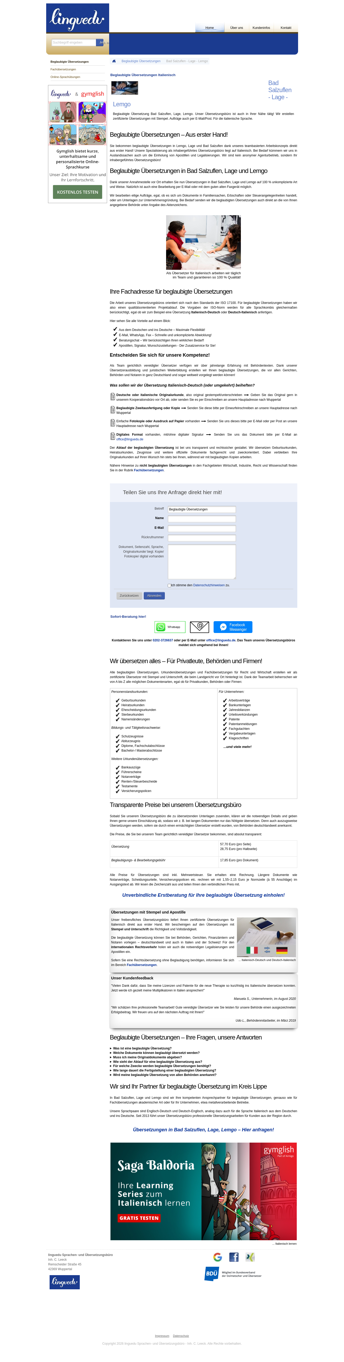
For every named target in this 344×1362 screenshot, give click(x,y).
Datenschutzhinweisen (209, 585)
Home (209, 28)
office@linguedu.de (130, 439)
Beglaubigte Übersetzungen (141, 61)
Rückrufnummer (152, 537)
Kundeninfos (261, 28)
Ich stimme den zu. (199, 585)
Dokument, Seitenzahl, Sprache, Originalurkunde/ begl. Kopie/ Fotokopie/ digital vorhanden (141, 551)
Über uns (236, 28)
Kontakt (286, 28)
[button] (99, 42)
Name (159, 518)
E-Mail (159, 528)
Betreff (159, 508)
